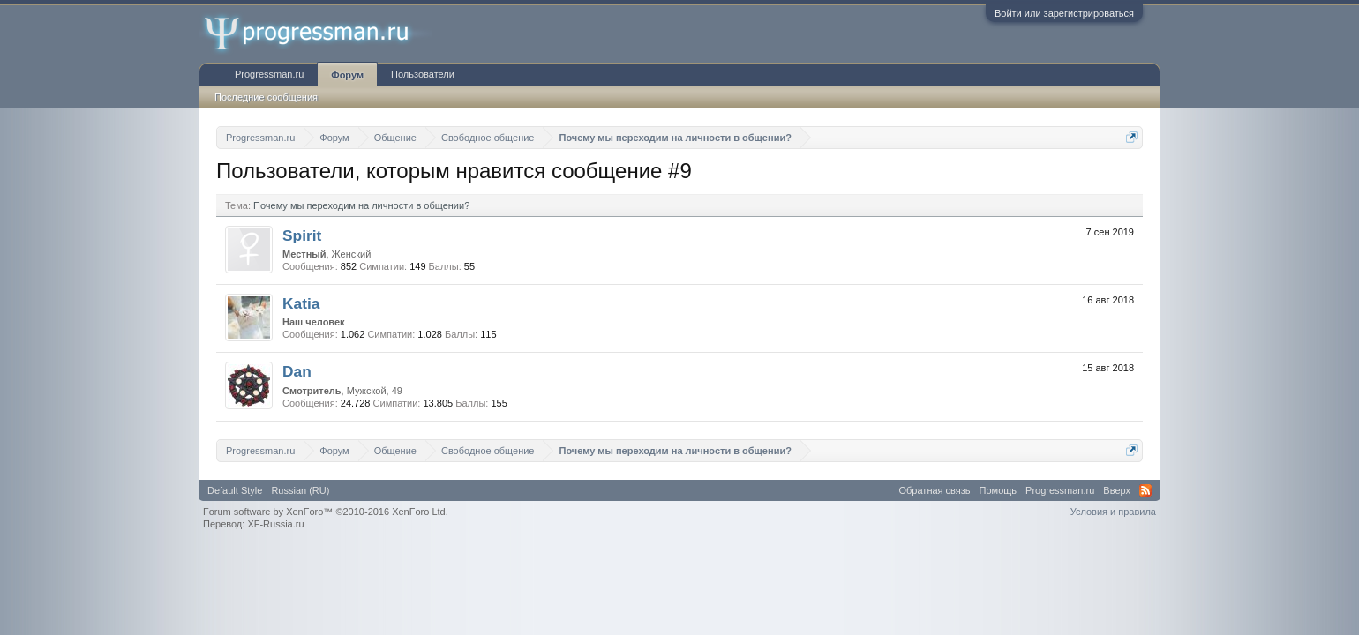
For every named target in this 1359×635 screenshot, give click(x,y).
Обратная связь (935, 490)
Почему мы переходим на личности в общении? (361, 205)
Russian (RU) (300, 490)
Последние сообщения (266, 97)
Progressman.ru (269, 74)
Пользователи (422, 74)
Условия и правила (1113, 511)
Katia (300, 303)
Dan (297, 371)
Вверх (1116, 490)
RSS (1145, 490)
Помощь (998, 490)
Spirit (301, 235)
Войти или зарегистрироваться (1064, 13)
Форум (347, 75)
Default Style (234, 490)
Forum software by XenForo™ (325, 511)
